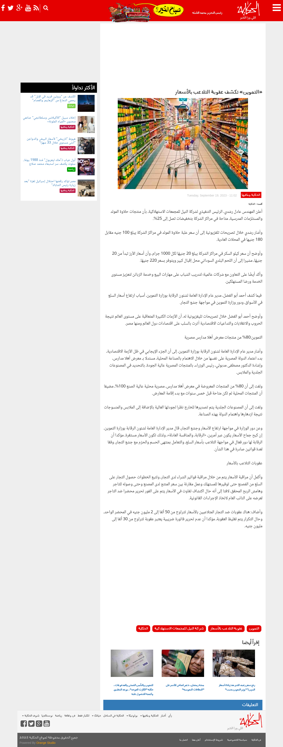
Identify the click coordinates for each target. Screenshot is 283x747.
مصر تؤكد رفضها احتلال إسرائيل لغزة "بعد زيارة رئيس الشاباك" (50, 183)
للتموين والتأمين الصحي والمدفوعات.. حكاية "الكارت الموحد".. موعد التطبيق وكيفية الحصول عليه (133, 689)
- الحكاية (252, 204)
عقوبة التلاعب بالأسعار (226, 628)
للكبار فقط (83, 716)
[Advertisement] (182, 55)
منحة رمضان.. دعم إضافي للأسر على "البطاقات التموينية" (185, 687)
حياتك (96, 716)
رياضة (58, 716)
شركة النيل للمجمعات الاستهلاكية (179, 628)
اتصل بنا (183, 740)
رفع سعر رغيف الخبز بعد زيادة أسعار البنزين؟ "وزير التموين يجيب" (237, 687)
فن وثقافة (69, 716)
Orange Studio (45, 742)
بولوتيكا (132, 716)
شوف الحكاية (30, 716)
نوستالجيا (47, 716)
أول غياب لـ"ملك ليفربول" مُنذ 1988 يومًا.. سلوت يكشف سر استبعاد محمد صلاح (49, 162)
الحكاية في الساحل (113, 716)
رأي (170, 716)
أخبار (163, 716)
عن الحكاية (256, 740)
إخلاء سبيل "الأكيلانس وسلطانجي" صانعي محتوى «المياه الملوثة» (49, 120)
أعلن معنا (196, 740)
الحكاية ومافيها (251, 195)
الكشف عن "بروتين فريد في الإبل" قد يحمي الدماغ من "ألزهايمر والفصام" (53, 98)
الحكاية (143, 628)
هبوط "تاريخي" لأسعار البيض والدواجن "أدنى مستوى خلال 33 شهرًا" (51, 141)
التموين (254, 628)
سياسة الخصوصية (237, 740)
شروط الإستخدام (214, 740)
